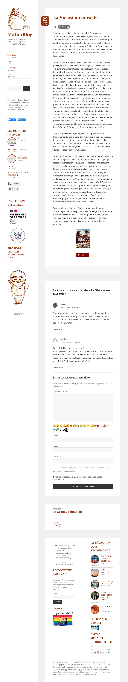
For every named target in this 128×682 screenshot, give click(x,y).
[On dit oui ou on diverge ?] (95, 584)
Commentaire (60, 392)
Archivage (19, 69)
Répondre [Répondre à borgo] (58, 329)
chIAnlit (11, 166)
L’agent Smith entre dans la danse (106, 596)
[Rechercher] (26, 88)
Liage (19, 75)
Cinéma (62, 26)
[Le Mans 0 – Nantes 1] (95, 573)
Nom (55, 436)
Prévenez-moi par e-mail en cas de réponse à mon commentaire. (77, 478)
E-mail (56, 446)
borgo (64, 304)
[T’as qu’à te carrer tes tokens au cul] (95, 559)
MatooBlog (20, 34)
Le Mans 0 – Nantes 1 (106, 571)
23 (19, 138)
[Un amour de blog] (95, 609)
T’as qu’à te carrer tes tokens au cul (106, 559)
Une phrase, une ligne (17, 149)
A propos (19, 62)
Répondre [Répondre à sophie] (58, 367)
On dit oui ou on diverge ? (107, 582)
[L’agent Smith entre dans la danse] (95, 595)
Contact (11, 261)
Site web (57, 457)
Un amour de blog (107, 607)
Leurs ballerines (22, 156)
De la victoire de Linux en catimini (18, 173)
